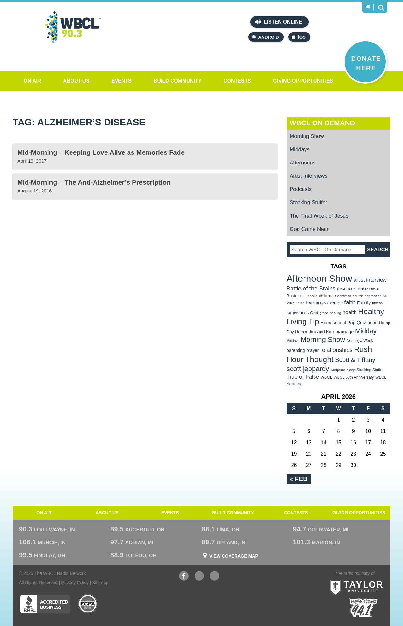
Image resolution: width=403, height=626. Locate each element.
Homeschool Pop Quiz (343, 322)
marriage (344, 331)
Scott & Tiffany (355, 359)
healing (335, 313)
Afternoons (302, 163)
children (326, 295)
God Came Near (309, 229)
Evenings (316, 302)
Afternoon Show (319, 278)
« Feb (299, 478)
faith (349, 302)
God (314, 312)
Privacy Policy (74, 582)
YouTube (199, 577)
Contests (237, 80)
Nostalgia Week (360, 340)
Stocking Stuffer (308, 202)
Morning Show (307, 136)
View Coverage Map (233, 556)
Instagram (214, 577)
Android (265, 37)
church (358, 296)
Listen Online (278, 22)
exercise (335, 303)
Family (364, 302)
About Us (76, 80)
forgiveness (298, 312)
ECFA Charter (88, 604)
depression (373, 296)
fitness (377, 303)
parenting (296, 350)
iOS (299, 37)
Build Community (178, 80)
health (350, 312)
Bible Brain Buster (352, 289)
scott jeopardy (308, 369)
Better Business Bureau (45, 604)
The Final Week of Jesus (319, 216)
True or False (303, 377)
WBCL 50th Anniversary (353, 377)
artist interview (370, 280)
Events (121, 80)
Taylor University (368, 579)
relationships (336, 350)
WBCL (326, 377)
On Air (32, 80)
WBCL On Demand (322, 123)
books (312, 296)
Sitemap (100, 582)
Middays (299, 149)
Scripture (338, 370)
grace (324, 313)
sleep (351, 370)
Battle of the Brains (311, 288)
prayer (312, 350)
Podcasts (301, 189)
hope (372, 322)
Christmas (343, 296)
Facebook (184, 577)
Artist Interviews (308, 176)
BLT (303, 296)
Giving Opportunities (303, 80)
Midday (366, 331)
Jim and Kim (321, 331)
